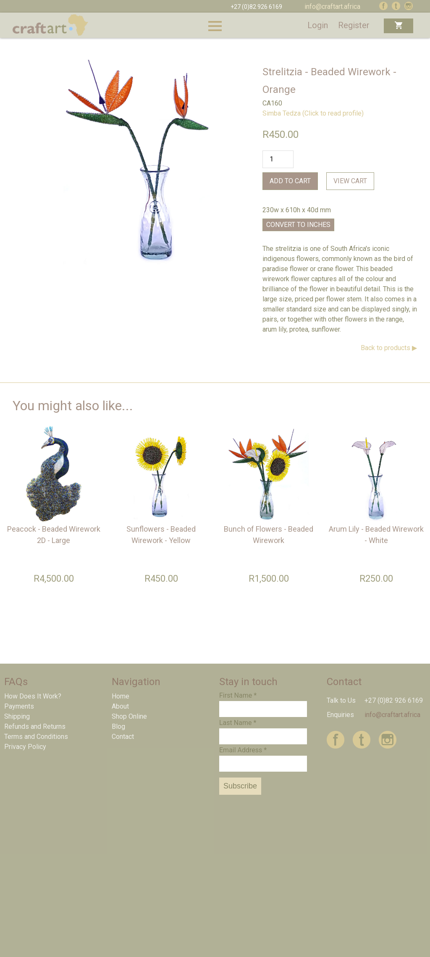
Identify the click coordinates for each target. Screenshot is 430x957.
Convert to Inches (298, 225)
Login (317, 25)
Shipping (17, 716)
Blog (118, 726)
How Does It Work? (32, 696)
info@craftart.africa (332, 7)
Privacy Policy (25, 747)
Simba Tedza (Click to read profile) (313, 113)
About (120, 706)
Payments (19, 706)
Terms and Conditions (36, 737)
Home (120, 696)
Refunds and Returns (35, 726)
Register (354, 25)
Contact (123, 737)
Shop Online (129, 716)
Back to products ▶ (389, 348)
